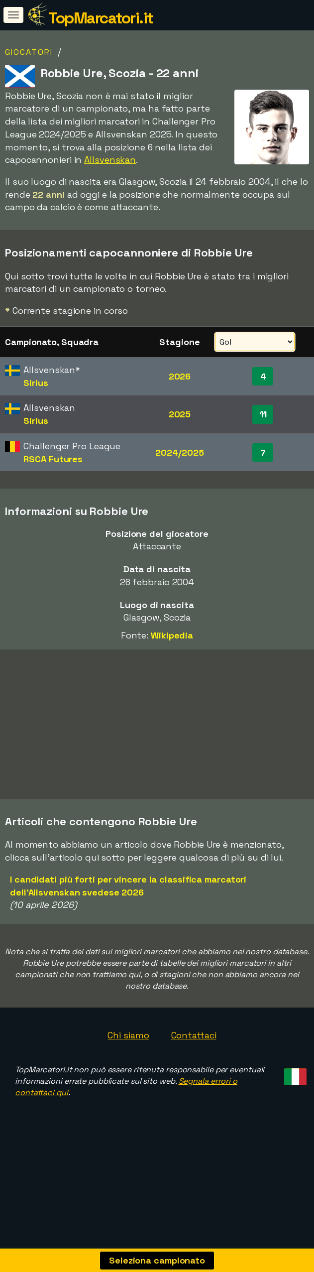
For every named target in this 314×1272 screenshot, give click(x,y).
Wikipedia (172, 635)
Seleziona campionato (157, 1260)
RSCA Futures (53, 459)
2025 (180, 414)
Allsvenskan (110, 159)
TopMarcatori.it (100, 18)
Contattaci (193, 1093)
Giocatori (29, 52)
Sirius (35, 382)
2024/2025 (179, 452)
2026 (180, 376)
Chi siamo (128, 1093)
